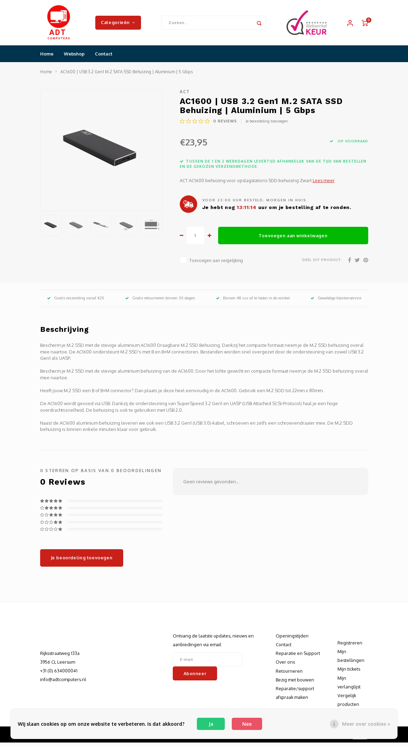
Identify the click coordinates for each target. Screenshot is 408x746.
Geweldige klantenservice (336, 301)
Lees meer (324, 184)
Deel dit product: (322, 263)
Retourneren (289, 674)
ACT (185, 95)
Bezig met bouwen (295, 683)
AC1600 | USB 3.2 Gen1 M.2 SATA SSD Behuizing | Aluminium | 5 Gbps (126, 75)
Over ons (285, 665)
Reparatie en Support (298, 656)
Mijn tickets (348, 672)
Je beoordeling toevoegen (267, 124)
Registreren (349, 646)
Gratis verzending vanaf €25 (75, 301)
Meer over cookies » (366, 724)
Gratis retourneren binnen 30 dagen (160, 301)
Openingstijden (292, 639)
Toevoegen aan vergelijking (216, 264)
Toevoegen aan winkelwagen (293, 239)
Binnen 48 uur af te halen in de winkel (253, 301)
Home (46, 57)
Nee (247, 724)
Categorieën (118, 24)
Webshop (74, 57)
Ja (211, 724)
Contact (103, 57)
